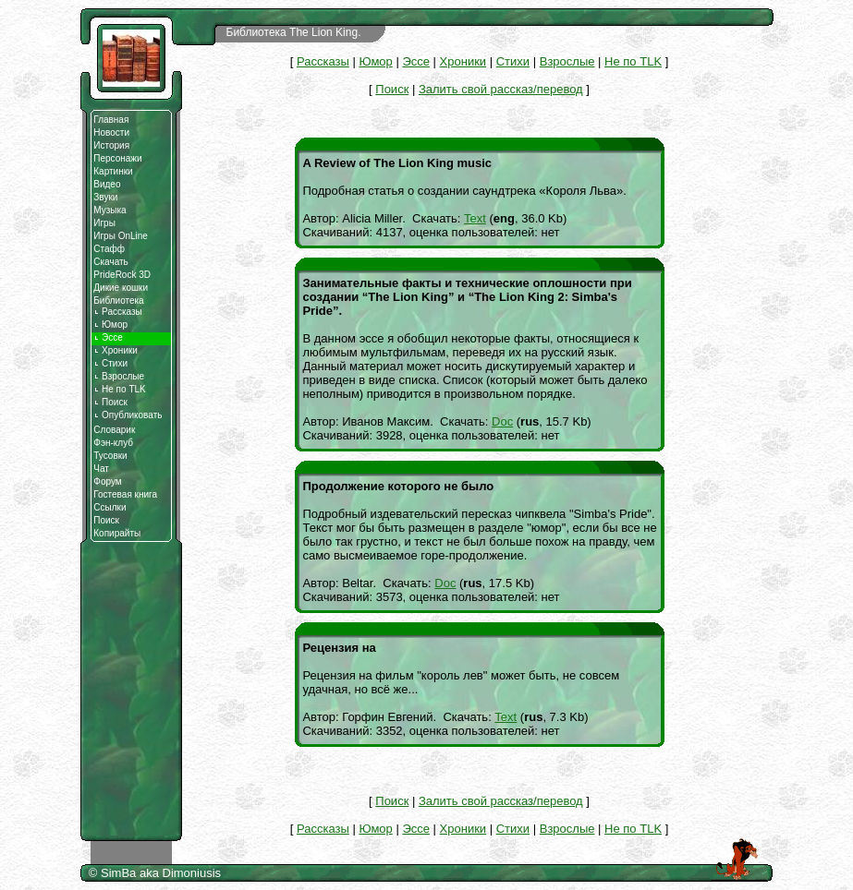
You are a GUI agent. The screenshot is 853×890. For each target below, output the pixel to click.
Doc (502, 421)
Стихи (110, 363)
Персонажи (117, 158)
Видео (106, 184)
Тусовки (110, 456)
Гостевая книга (125, 494)
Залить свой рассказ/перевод (501, 89)
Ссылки (109, 507)
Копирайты (116, 533)
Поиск (110, 402)
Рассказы (117, 312)
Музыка (109, 210)
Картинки (112, 171)
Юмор (110, 324)
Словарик (114, 430)
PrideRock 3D (122, 275)
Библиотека (118, 300)
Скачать (110, 262)
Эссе (416, 61)
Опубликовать (127, 415)
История (111, 145)
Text (475, 218)
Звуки (105, 197)
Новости (111, 132)
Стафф (109, 249)
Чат (101, 468)
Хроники (115, 350)
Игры (104, 223)
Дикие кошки (120, 288)
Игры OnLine (120, 236)
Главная (110, 119)
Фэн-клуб (113, 443)
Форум (107, 481)
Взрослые (118, 376)
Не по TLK (119, 389)
